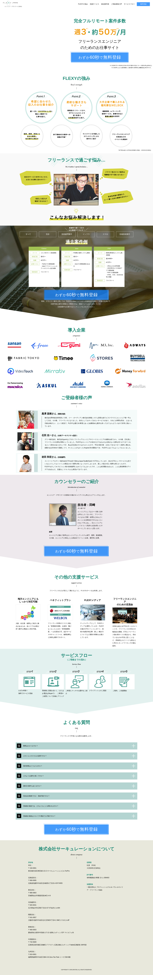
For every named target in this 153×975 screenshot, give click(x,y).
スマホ (105, 232)
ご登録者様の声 (116, 3)
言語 (47, 232)
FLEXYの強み (83, 3)
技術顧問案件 (67, 232)
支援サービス (94, 3)
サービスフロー (129, 3)
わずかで (100, 55)
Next (128, 264)
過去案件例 (105, 3)
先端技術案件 (124, 232)
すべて (28, 232)
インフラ (86, 232)
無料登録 (143, 3)
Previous (25, 264)
